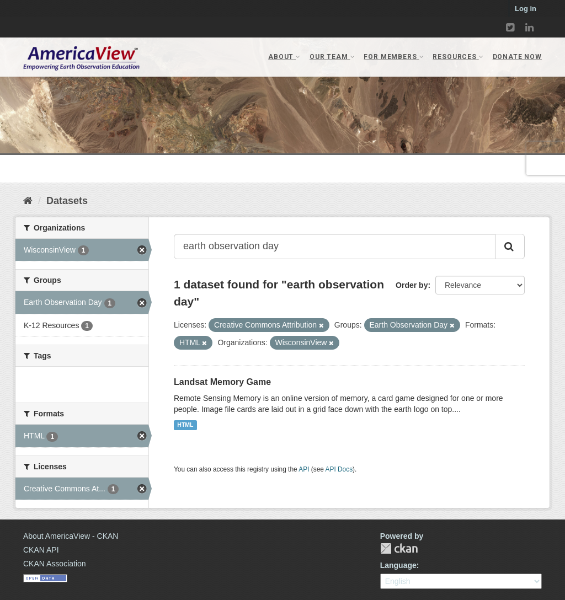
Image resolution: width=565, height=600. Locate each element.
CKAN (399, 548)
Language (398, 565)
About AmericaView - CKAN (70, 536)
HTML (185, 425)
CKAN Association (54, 563)
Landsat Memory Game (222, 382)
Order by (412, 285)
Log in (525, 8)
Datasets (67, 200)
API (304, 469)
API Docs (339, 469)
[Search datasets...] (334, 246)
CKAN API (41, 549)
